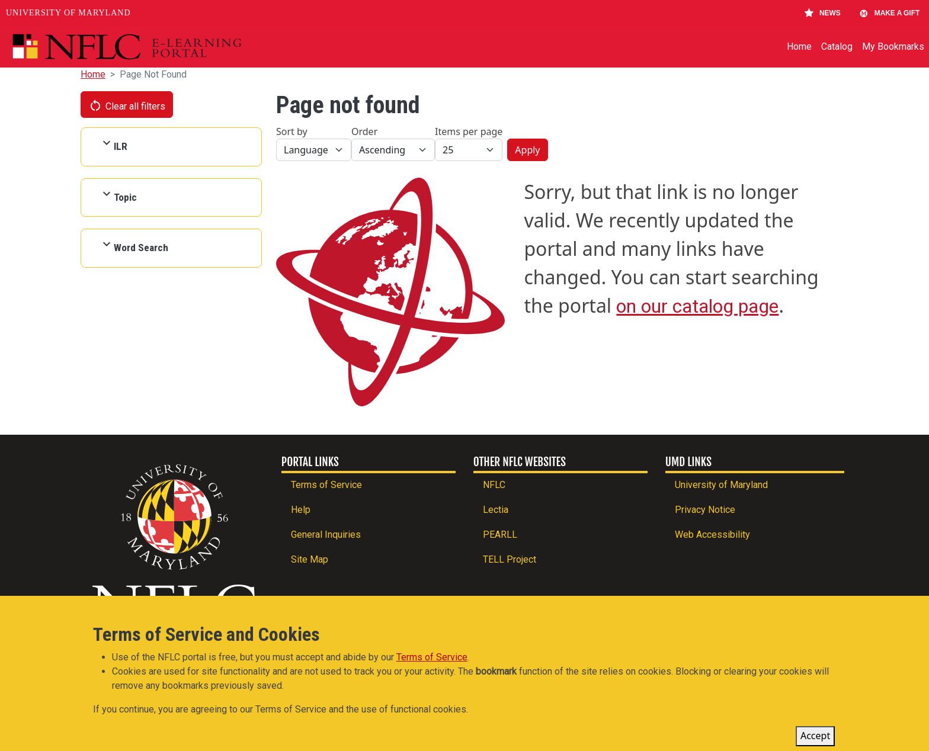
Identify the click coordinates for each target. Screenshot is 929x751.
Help (300, 509)
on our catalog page (697, 306)
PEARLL (500, 534)
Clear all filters (126, 105)
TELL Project (509, 559)
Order (364, 131)
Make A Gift (889, 13)
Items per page (468, 131)
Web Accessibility (712, 534)
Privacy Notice (705, 509)
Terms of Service (326, 484)
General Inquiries (326, 534)
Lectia (495, 509)
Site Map (309, 559)
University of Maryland (68, 12)
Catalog (837, 46)
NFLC (494, 484)
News (823, 13)
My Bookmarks (893, 46)
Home (799, 46)
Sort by (291, 131)
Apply (527, 149)
